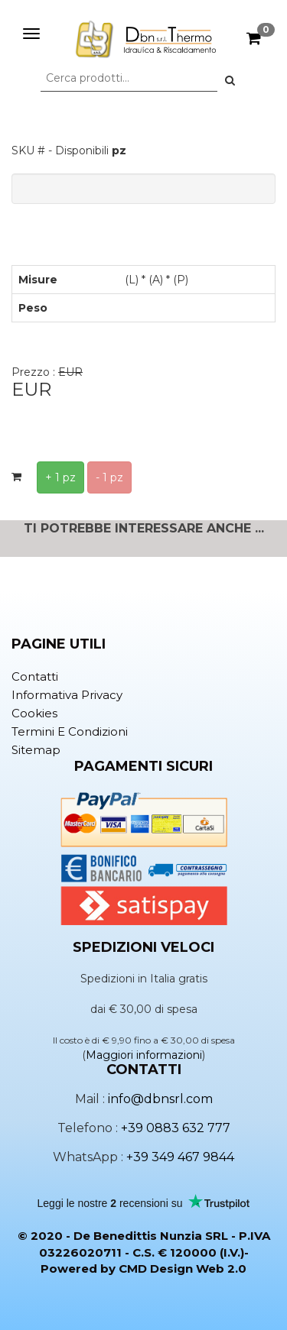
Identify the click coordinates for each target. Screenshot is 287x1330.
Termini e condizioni (69, 731)
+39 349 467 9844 (180, 1157)
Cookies (34, 713)
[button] (230, 80)
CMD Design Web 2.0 (182, 1268)
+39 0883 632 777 (175, 1128)
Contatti (34, 676)
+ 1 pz (60, 477)
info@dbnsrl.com (160, 1099)
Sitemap (35, 750)
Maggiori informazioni (144, 1055)
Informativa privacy (66, 695)
